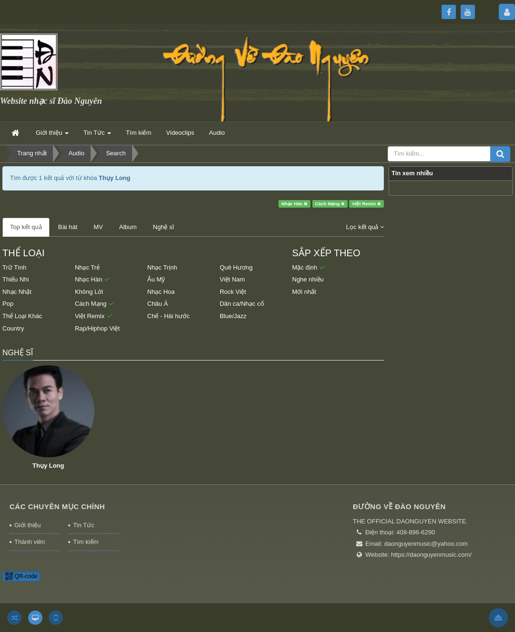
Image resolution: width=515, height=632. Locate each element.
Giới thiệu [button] (52, 135)
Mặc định (308, 267)
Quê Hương (236, 267)
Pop (7, 303)
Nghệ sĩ (164, 227)
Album (128, 227)
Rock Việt (233, 291)
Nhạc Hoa (161, 291)
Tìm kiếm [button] (138, 132)
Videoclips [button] (180, 132)
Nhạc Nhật (16, 291)
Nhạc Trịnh (162, 267)
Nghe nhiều (308, 279)
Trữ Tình (14, 267)
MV (98, 227)
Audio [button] (217, 132)
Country (13, 328)
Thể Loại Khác (22, 316)
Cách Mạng (330, 203)
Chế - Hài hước (168, 316)
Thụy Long (48, 465)
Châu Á (157, 303)
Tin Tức (83, 525)
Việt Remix (366, 203)
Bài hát (67, 227)
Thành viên (29, 541)
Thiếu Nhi (15, 279)
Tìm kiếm (85, 541)
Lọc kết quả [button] (365, 227)
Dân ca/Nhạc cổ (242, 303)
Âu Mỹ (156, 279)
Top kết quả (26, 227)
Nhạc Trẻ (87, 267)
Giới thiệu (27, 525)
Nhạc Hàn (294, 203)
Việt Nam (232, 279)
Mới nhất (304, 291)
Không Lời (89, 291)
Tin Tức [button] (97, 135)
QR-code (21, 576)
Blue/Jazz (233, 316)
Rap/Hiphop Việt (97, 328)
